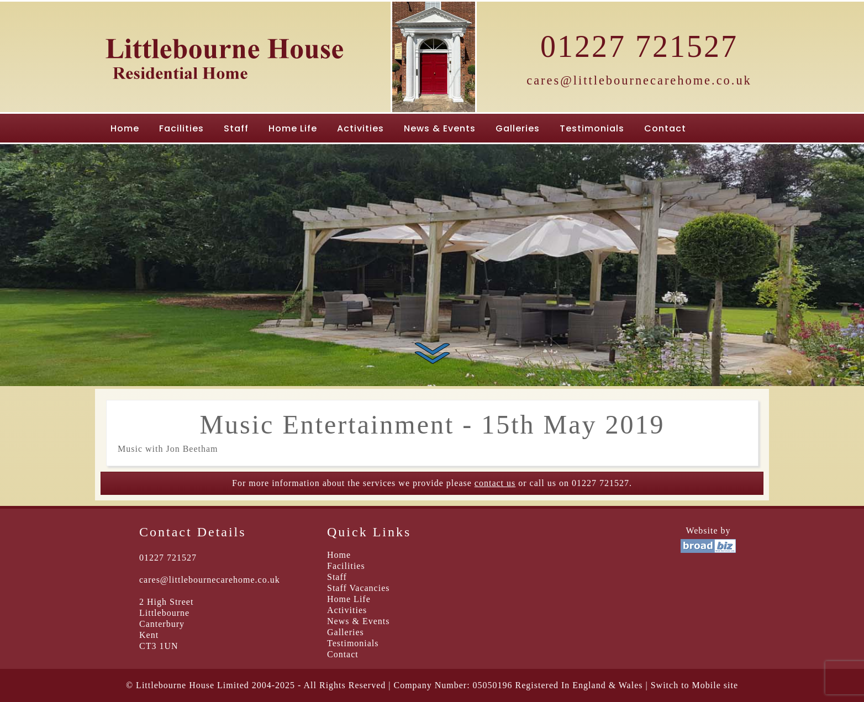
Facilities (181, 128)
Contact (665, 128)
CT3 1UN (158, 646)
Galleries (518, 128)
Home (124, 128)
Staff (236, 128)
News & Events (440, 128)
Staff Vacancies (358, 588)
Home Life (292, 128)
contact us (495, 483)
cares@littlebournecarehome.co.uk (639, 80)
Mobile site (715, 685)
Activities (360, 128)
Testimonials (592, 128)
